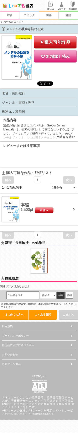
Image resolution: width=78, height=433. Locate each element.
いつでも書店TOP (11, 22)
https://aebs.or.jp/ (42, 413)
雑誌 (68, 15)
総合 (9, 15)
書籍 (49, 15)
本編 (25, 204)
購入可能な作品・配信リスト (27, 173)
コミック (29, 15)
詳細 (69, 295)
